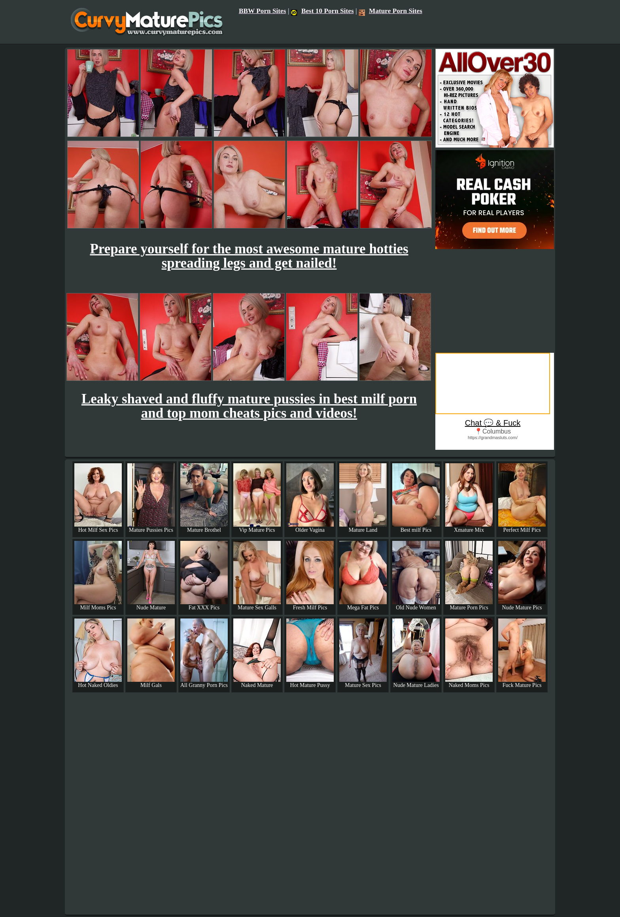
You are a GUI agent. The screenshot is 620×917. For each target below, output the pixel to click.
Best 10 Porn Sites (322, 11)
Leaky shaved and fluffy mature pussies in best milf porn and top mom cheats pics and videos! (249, 406)
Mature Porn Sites (390, 11)
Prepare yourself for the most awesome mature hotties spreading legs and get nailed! (249, 256)
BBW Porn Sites (262, 11)
